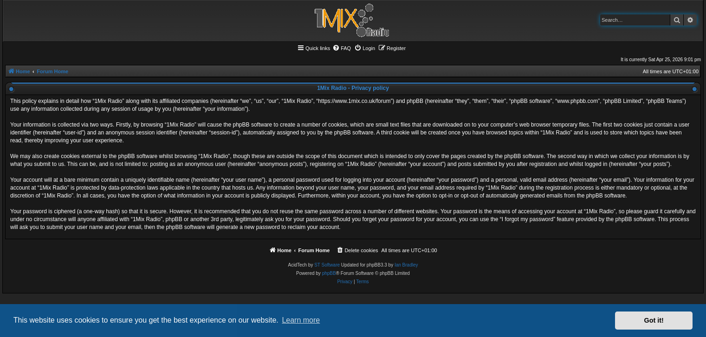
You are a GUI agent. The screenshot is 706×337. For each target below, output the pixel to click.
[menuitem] (341, 48)
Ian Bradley (406, 264)
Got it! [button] (654, 320)
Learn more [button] (301, 320)
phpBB (329, 273)
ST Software (327, 264)
